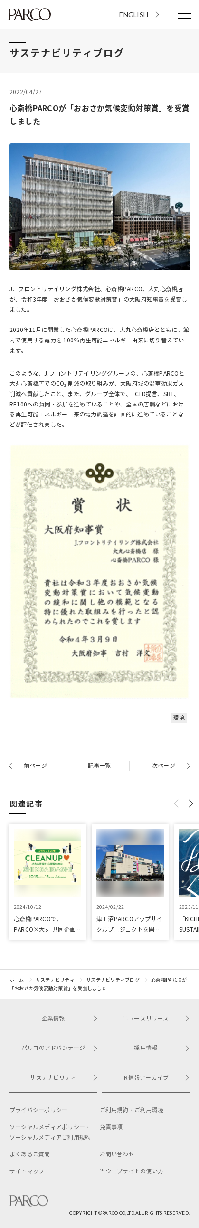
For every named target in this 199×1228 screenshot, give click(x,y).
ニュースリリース (156, 1018)
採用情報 (162, 1047)
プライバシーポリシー (38, 1110)
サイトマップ (26, 1171)
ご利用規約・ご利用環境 (132, 1110)
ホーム (16, 980)
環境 (179, 717)
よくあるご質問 (29, 1154)
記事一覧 (99, 765)
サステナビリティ (55, 980)
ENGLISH (133, 14)
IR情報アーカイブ (156, 1077)
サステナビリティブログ (113, 980)
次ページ (163, 765)
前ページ (35, 765)
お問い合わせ (117, 1154)
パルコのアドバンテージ (59, 1047)
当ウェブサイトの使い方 (132, 1171)
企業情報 (69, 1018)
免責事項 (111, 1127)
